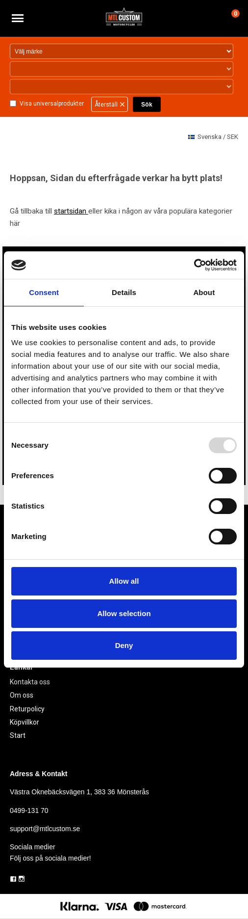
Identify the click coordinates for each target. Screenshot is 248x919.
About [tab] (204, 292)
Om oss (21, 695)
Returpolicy (27, 709)
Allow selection (123, 613)
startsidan (71, 211)
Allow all (124, 581)
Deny (124, 645)
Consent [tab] (44, 292)
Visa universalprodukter (52, 103)
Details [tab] (124, 292)
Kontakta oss (30, 682)
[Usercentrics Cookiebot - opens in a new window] (194, 265)
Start (17, 735)
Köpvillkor (24, 722)
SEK (213, 137)
